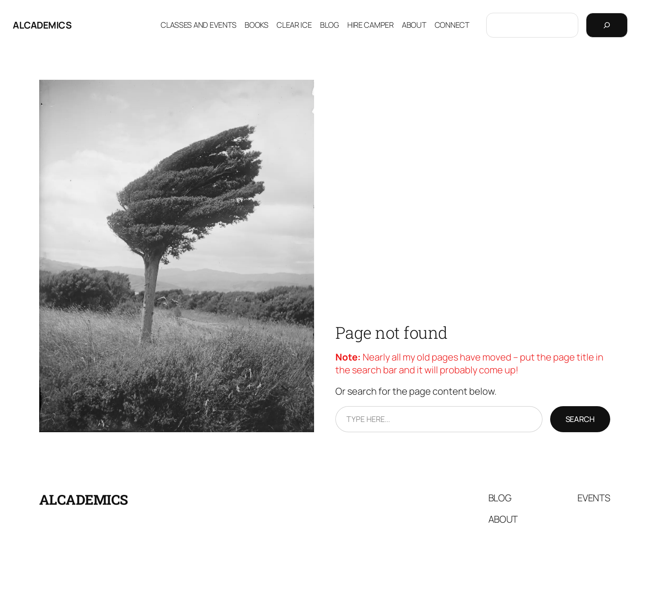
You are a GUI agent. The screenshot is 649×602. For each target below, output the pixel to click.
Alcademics (42, 25)
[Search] (607, 25)
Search (580, 419)
